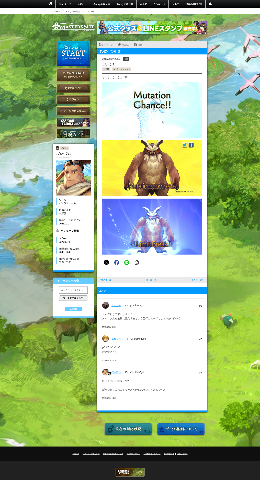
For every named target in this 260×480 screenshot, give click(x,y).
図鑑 (140, 44)
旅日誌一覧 (151, 279)
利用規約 (76, 453)
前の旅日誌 (106, 279)
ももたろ (116, 305)
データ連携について (73, 111)
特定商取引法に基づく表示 (113, 453)
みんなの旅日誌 (125, 4)
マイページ (65, 4)
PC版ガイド (73, 88)
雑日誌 (106, 69)
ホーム (57, 11)
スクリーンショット (121, 69)
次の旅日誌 (196, 279)
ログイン (73, 99)
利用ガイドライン (133, 453)
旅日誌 (125, 44)
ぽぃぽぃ (116, 372)
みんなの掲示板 (101, 4)
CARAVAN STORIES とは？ (73, 122)
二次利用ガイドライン (152, 453)
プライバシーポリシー (91, 453)
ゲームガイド (73, 133)
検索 (74, 309)
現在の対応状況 (194, 4)
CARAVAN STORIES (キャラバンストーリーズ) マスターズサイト (73, 27)
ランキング (159, 4)
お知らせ (82, 4)
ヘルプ (175, 4)
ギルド (143, 4)
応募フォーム (182, 453)
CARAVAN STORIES (130, 472)
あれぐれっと (118, 338)
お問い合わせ (169, 453)
